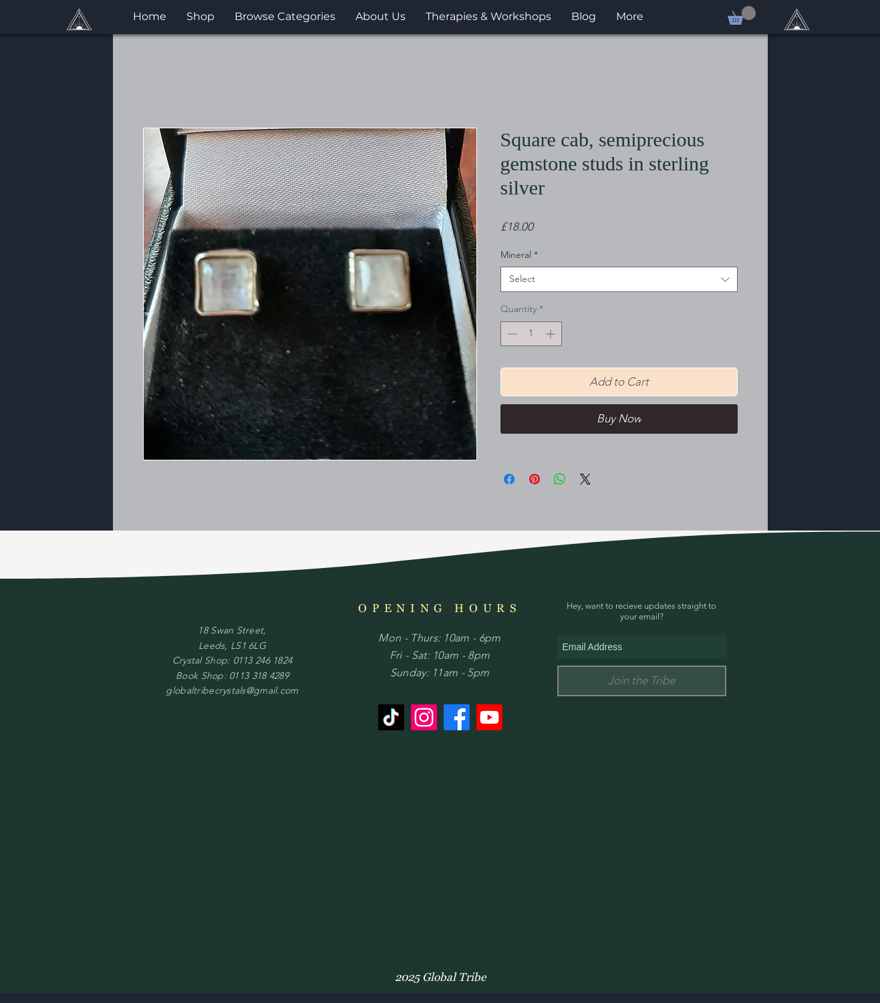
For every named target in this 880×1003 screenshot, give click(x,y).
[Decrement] (510, 333)
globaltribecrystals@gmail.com (232, 690)
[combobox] (619, 279)
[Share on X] (585, 479)
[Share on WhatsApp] (560, 479)
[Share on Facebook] (509, 479)
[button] (742, 15)
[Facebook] (457, 717)
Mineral (519, 255)
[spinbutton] (531, 333)
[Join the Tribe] (641, 681)
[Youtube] (489, 717)
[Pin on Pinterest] (535, 479)
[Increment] (551, 333)
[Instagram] (424, 717)
